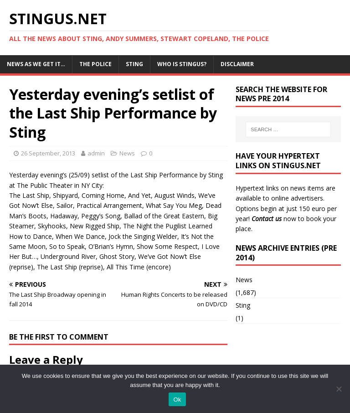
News (127, 153)
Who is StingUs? (181, 64)
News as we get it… (36, 64)
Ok (177, 399)
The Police (95, 64)
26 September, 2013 (48, 153)
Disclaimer (237, 64)
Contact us (267, 218)
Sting (134, 64)
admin (96, 153)
